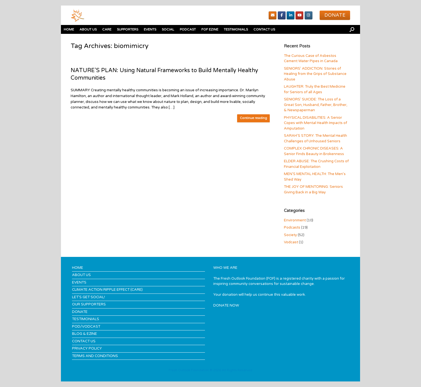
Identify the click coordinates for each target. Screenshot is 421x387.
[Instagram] (308, 15)
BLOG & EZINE (84, 334)
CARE (106, 29)
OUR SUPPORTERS (89, 304)
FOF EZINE (209, 29)
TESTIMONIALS (236, 29)
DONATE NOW (226, 305)
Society (290, 235)
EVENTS (150, 29)
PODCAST (188, 29)
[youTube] (299, 15)
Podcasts (292, 227)
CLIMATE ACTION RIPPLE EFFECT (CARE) (107, 289)
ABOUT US (88, 29)
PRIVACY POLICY (87, 348)
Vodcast (291, 242)
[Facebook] (282, 15)
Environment (295, 220)
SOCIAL (168, 29)
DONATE (80, 312)
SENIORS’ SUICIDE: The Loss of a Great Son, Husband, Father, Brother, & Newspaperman (315, 104)
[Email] (272, 15)
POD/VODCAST (86, 326)
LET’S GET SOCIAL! (88, 297)
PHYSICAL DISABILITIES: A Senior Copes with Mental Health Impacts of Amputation (315, 123)
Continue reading (253, 118)
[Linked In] (290, 15)
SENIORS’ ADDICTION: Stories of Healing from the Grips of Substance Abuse (315, 74)
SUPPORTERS (127, 29)
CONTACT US (264, 29)
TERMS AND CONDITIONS (95, 356)
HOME (69, 29)
